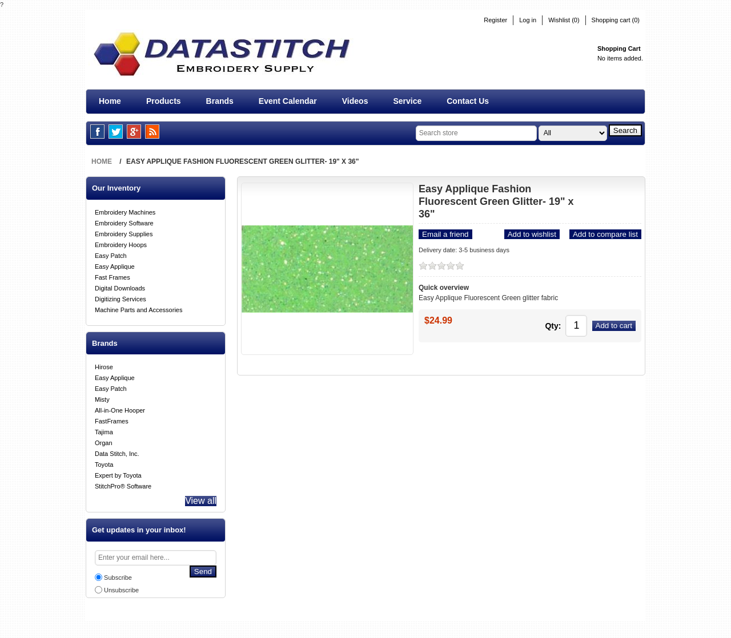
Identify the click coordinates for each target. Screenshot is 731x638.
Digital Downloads (120, 285)
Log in (527, 20)
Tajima (104, 429)
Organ (104, 440)
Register (495, 20)
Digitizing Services (120, 296)
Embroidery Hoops (121, 242)
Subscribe (118, 579)
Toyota (104, 462)
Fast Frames (112, 275)
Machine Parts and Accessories (138, 307)
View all (197, 501)
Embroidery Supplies (124, 231)
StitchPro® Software (123, 483)
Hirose (104, 364)
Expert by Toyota (118, 473)
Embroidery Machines (125, 210)
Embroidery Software (124, 220)
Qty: (534, 323)
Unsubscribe (121, 592)
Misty (102, 397)
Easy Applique (115, 264)
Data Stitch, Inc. (117, 451)
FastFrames (111, 418)
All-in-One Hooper (120, 408)
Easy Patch (111, 253)
